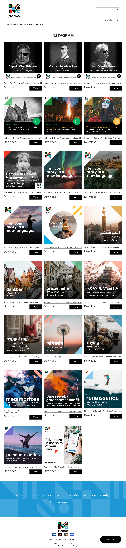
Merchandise (39, 24)
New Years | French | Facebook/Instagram (103, 411)
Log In (108, 20)
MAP (51, 540)
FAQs (66, 540)
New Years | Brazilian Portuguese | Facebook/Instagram (22, 467)
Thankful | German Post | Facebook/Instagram (22, 302)
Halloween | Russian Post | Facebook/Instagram (22, 192)
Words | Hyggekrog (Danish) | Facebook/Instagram (22, 357)
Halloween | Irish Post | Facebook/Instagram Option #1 (22, 138)
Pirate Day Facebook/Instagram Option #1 (23, 83)
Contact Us (62, 502)
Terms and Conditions (58, 546)
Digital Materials (12, 24)
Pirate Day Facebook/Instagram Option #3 (103, 83)
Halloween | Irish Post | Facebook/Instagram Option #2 (62, 138)
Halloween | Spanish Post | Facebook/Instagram (102, 138)
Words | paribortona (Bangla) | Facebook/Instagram (63, 357)
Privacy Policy (72, 546)
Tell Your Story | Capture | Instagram (22, 247)
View (35, 88)
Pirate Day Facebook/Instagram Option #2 (63, 83)
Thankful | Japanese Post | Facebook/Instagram (102, 302)
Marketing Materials (26, 24)
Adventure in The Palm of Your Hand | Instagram (63, 467)
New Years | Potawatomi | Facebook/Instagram (62, 411)
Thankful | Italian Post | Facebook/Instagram (63, 302)
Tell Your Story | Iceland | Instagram (61, 192)
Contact (73, 540)
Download (10, 87)
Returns (58, 540)
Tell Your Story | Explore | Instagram (102, 192)
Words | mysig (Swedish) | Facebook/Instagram (103, 357)
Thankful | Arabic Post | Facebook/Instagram (103, 247)
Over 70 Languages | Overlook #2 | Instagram (63, 247)
